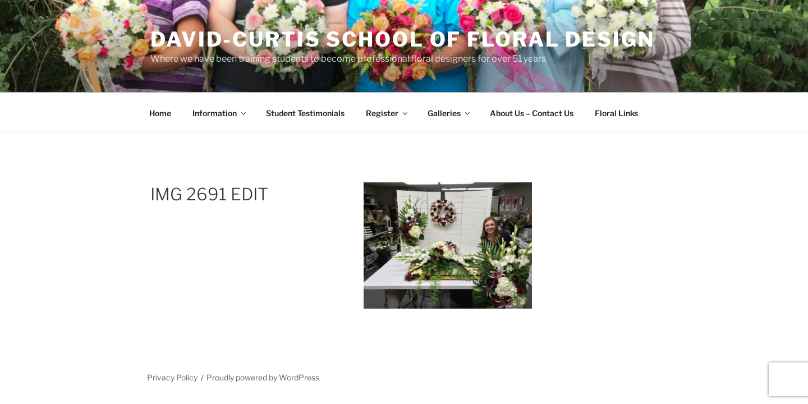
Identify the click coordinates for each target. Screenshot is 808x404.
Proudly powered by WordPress (262, 377)
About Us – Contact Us (531, 113)
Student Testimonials (305, 113)
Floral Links (616, 113)
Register (387, 113)
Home (160, 113)
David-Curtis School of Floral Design (402, 39)
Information (219, 113)
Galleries (449, 113)
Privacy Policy (172, 377)
